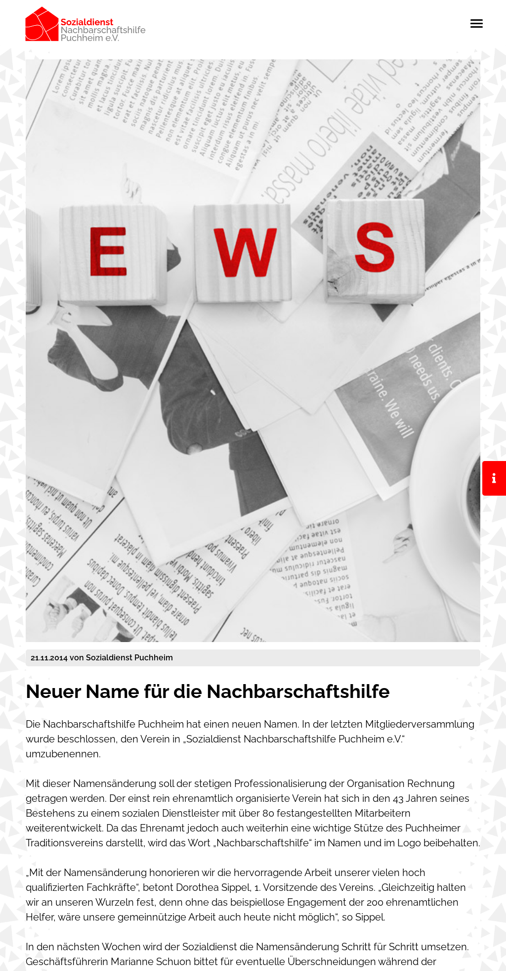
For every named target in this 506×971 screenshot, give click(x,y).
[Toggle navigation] (476, 23)
